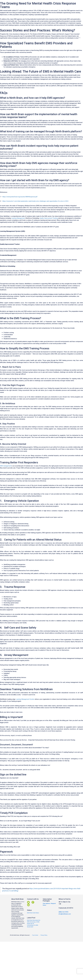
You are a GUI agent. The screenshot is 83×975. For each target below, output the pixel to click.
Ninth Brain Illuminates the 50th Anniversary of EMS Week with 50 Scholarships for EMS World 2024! (33, 923)
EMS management (5, 466)
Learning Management (18, 218)
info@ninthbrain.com (65, 914)
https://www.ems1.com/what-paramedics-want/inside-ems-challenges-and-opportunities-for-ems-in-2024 (35, 201)
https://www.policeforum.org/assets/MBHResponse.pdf (19, 197)
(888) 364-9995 (63, 912)
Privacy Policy (44, 935)
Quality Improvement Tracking (49, 218)
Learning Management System (25, 699)
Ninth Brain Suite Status (33, 913)
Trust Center (35, 935)
